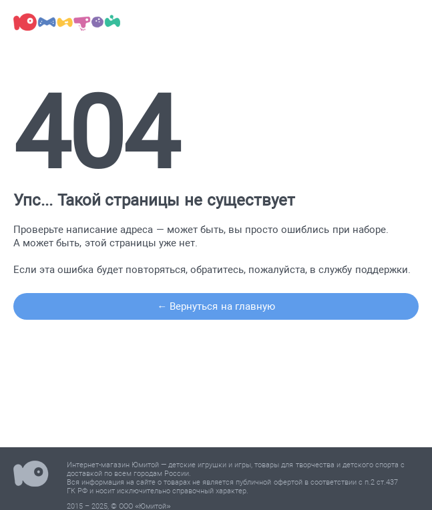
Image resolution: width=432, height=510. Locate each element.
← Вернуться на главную (216, 306)
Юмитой (31, 476)
